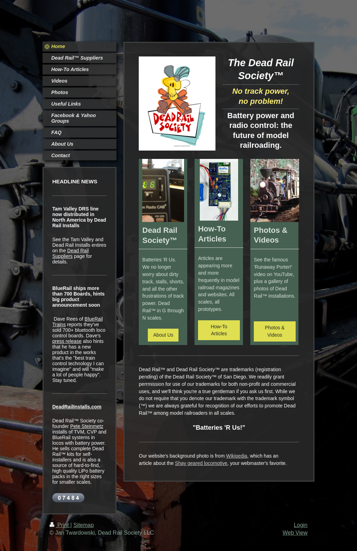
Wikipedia (236, 456)
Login (300, 525)
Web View (295, 533)
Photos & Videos (275, 331)
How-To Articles (219, 330)
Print (60, 525)
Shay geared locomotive (201, 463)
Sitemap (83, 525)
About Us (163, 335)
